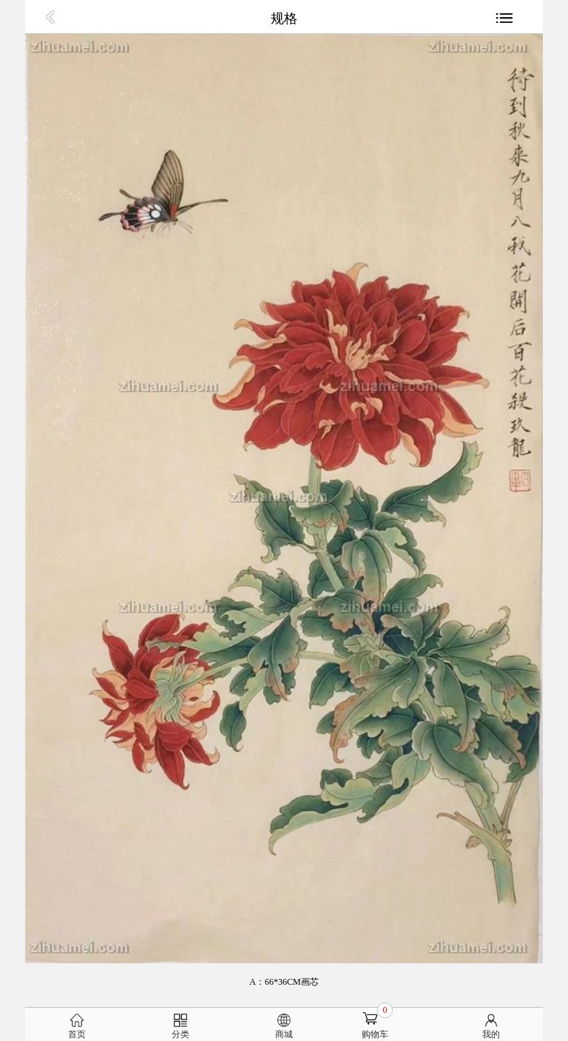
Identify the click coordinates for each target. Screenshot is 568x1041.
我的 (491, 1034)
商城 (284, 1034)
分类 (180, 1034)
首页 (77, 1034)
